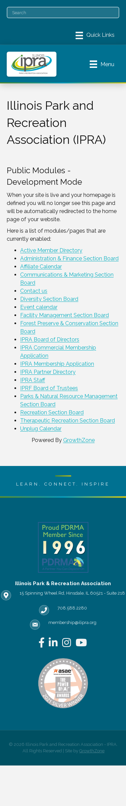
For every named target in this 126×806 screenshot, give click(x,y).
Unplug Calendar (40, 428)
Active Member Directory (51, 250)
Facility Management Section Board (64, 315)
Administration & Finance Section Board (69, 258)
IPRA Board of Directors (49, 339)
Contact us (33, 291)
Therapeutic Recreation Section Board (67, 420)
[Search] (63, 12)
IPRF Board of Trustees (49, 388)
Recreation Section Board (52, 412)
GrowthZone (79, 440)
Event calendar (38, 307)
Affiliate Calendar (41, 266)
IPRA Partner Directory (48, 372)
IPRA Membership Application (57, 364)
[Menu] (95, 35)
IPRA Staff (32, 380)
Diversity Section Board (49, 299)
